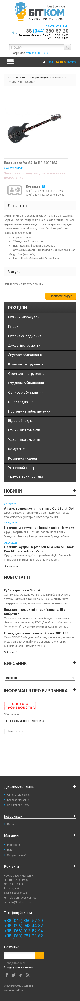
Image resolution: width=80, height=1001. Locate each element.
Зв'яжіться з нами (18, 805)
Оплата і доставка (18, 794)
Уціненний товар (21, 468)
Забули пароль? (16, 855)
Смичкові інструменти (26, 373)
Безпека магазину (18, 799)
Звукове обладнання (25, 355)
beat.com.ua (16, 731)
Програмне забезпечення (29, 411)
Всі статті (10, 652)
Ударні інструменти (24, 439)
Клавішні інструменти (26, 364)
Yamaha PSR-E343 (37, 53)
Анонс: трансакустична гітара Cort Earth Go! (39, 508)
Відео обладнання (23, 420)
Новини (13, 491)
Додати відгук (13, 168)
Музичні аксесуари (23, 317)
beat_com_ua (28, 897)
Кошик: (61, 61)
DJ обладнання (20, 402)
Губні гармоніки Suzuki (22, 590)
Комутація (16, 449)
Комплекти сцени (22, 458)
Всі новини (11, 566)
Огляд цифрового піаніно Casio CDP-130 (36, 633)
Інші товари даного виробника (24, 720)
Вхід (50, 62)
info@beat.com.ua (20, 902)
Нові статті (17, 577)
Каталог (13, 77)
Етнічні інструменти (24, 430)
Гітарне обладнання (24, 336)
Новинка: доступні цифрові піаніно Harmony (39, 528)
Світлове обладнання (26, 392)
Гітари (13, 326)
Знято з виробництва (35, 77)
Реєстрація (14, 844)
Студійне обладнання (26, 383)
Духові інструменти (24, 345)
